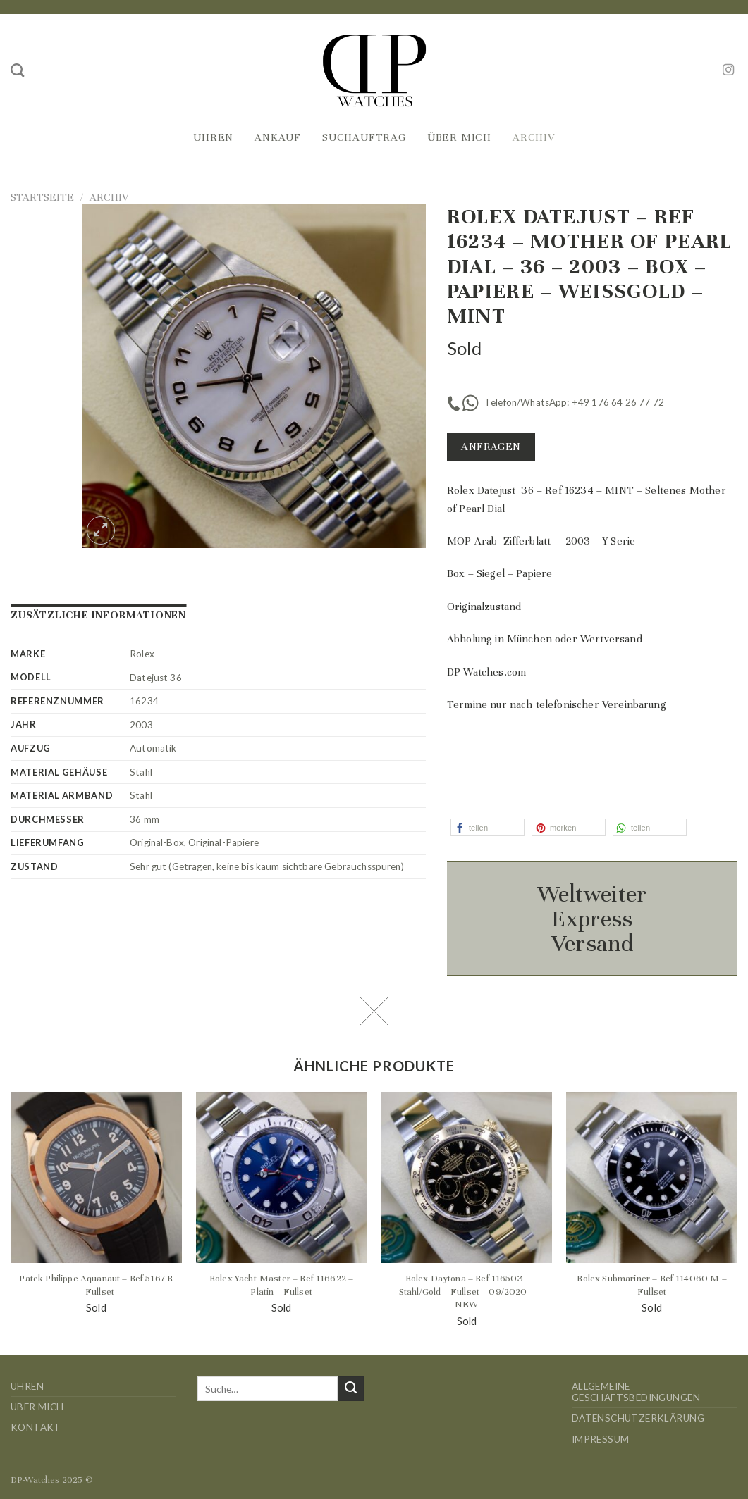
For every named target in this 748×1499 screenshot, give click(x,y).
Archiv (534, 137)
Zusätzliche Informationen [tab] (98, 615)
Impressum (601, 1439)
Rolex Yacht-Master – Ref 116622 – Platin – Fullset (281, 1285)
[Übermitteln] (350, 1389)
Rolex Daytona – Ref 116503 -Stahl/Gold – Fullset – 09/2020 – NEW (466, 1291)
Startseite (42, 197)
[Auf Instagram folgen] (728, 70)
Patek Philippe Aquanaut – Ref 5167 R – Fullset (96, 1285)
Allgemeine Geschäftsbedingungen (636, 1392)
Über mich (459, 137)
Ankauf (278, 137)
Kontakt (36, 1427)
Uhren (213, 137)
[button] (487, 827)
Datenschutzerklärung (638, 1418)
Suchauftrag (364, 137)
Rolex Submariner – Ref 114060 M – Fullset (651, 1285)
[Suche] (18, 70)
